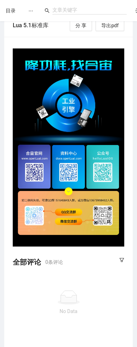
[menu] (30, 11)
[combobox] (89, 10)
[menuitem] (30, 11)
